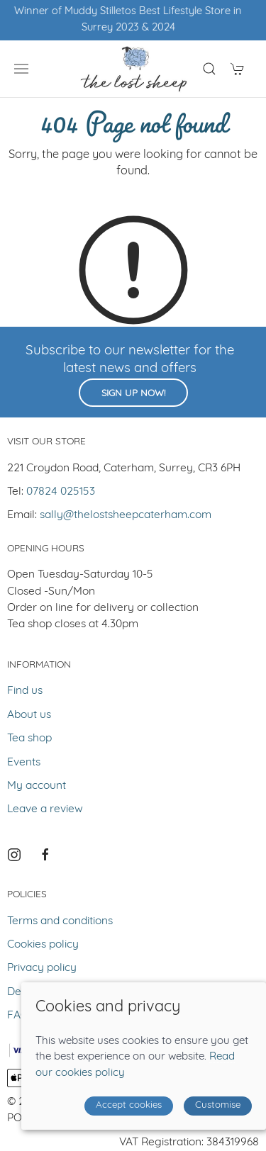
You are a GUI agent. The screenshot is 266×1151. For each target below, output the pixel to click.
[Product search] (209, 68)
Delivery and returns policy (75, 992)
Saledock (157, 1118)
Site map (153, 1102)
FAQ (18, 1015)
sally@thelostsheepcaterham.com (125, 515)
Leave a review (45, 809)
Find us (25, 691)
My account (36, 786)
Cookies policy (43, 944)
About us (29, 715)
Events (23, 762)
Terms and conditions (60, 921)
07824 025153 (60, 492)
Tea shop (29, 738)
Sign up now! (133, 393)
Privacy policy (42, 968)
